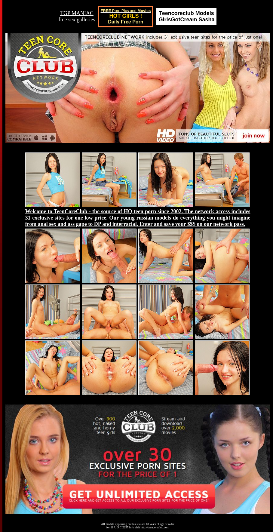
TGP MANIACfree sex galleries (77, 16)
